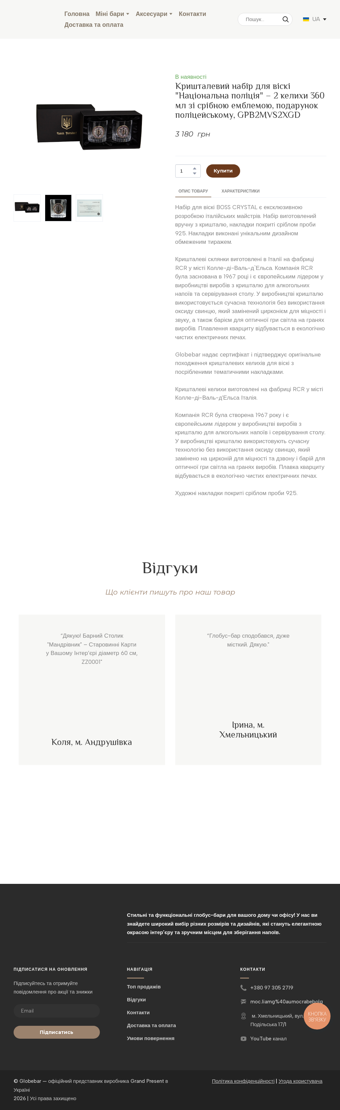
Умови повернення (151, 1038)
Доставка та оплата (94, 25)
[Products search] (265, 19)
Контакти (193, 14)
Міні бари (110, 14)
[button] (286, 19)
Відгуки (136, 1000)
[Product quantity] (186, 171)
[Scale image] (92, 702)
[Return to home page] (34, 19)
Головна (77, 14)
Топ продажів (144, 987)
